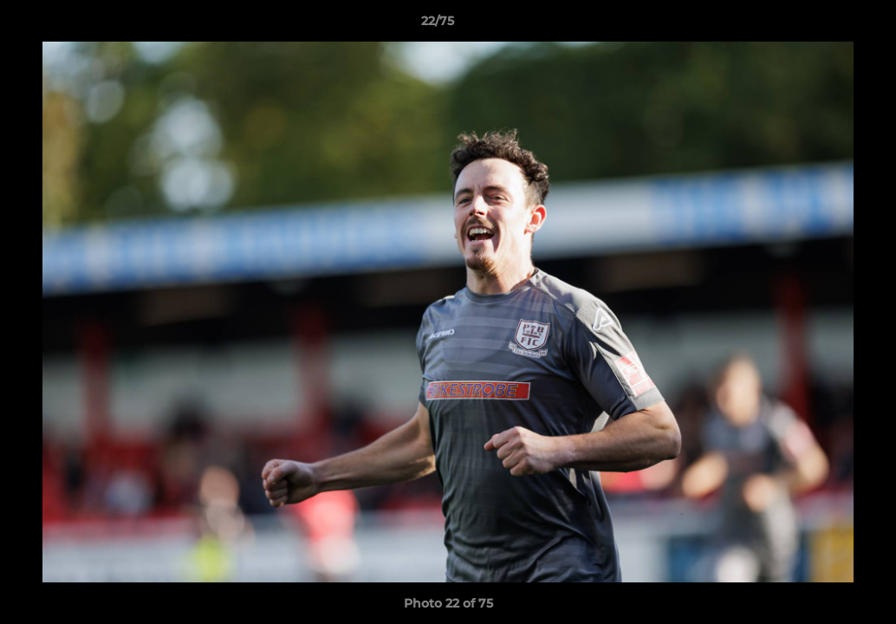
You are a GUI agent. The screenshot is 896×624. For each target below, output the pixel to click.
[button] (823, 25)
